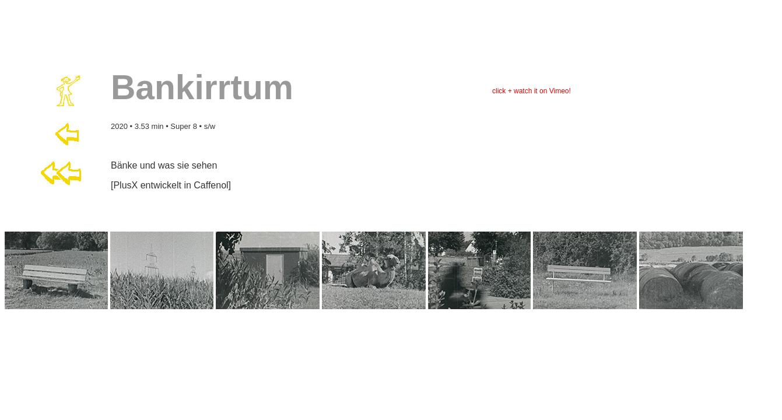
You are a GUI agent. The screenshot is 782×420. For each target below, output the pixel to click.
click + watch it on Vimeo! (531, 91)
